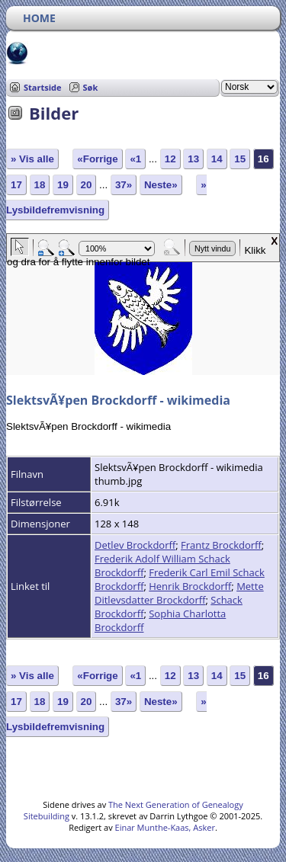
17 (16, 185)
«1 (135, 159)
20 (86, 185)
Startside (43, 87)
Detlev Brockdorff (135, 545)
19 (63, 185)
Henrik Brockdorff (190, 586)
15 (240, 159)
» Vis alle (32, 159)
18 (40, 185)
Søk (90, 87)
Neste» (161, 185)
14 (217, 159)
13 (193, 159)
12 (170, 159)
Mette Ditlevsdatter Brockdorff (179, 593)
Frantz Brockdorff (221, 545)
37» (123, 185)
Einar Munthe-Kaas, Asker (165, 827)
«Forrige (97, 159)
